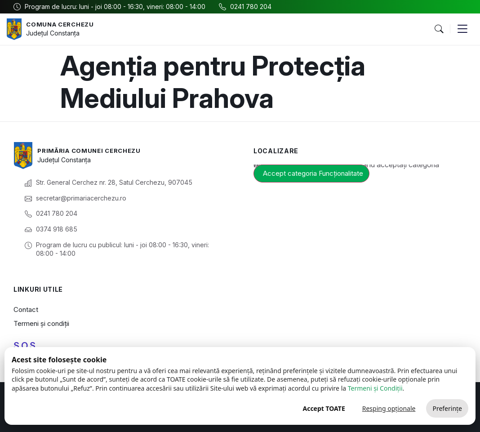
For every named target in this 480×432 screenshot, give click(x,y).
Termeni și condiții (41, 323)
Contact (25, 309)
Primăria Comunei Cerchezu (92, 150)
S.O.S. (25, 345)
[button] (438, 29)
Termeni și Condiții (375, 388)
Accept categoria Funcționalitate (313, 173)
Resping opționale (389, 408)
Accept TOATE (323, 408)
